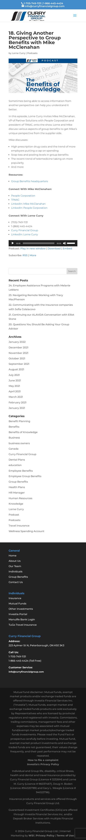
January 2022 (17, 341)
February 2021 (17, 402)
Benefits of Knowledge (23, 432)
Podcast (14, 514)
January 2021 (17, 407)
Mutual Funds (17, 603)
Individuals (15, 571)
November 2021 (18, 352)
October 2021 (17, 358)
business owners (19, 443)
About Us (15, 560)
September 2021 (19, 363)
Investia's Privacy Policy (43, 764)
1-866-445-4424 (53, 3)
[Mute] (64, 243)
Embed (67, 248)
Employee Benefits (21, 470)
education (15, 465)
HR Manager (17, 492)
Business (14, 437)
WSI (31, 835)
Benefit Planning (19, 421)
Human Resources (20, 498)
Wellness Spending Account (26, 531)
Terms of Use (65, 835)
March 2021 (16, 396)
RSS (25, 255)
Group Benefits (18, 481)
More (33, 255)
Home (12, 555)
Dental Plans (17, 459)
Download (54, 248)
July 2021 (14, 375)
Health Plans (17, 487)
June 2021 (15, 380)
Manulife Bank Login (22, 619)
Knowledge (16, 503)
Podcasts (32, 53)
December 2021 (18, 347)
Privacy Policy (45, 835)
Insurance (15, 598)
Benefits (14, 426)
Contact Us (16, 582)
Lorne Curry (18, 53)
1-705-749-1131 (32, 3)
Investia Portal (18, 614)
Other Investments (21, 608)
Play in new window (33, 248)
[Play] (12, 243)
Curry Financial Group (22, 454)
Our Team (15, 566)
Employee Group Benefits (25, 476)
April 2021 (15, 391)
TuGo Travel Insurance (23, 624)
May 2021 (14, 385)
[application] (43, 243)
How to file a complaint (43, 760)
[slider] (38, 243)
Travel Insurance (19, 525)
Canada (13, 448)
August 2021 (16, 369)
